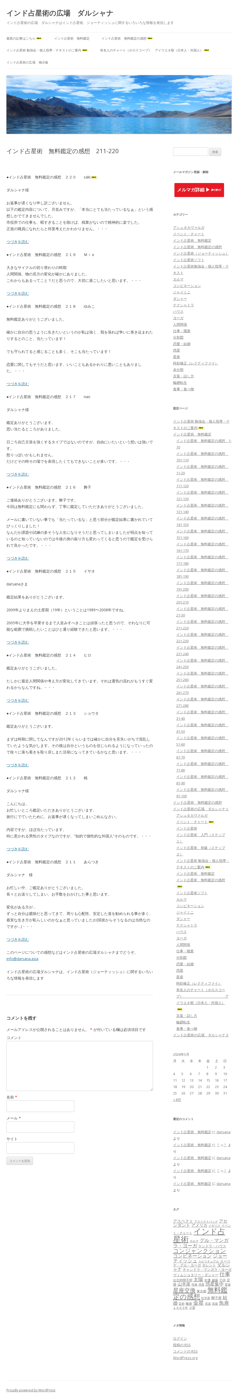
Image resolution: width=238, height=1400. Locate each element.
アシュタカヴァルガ (188, 227)
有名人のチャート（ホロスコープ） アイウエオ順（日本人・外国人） (155, 50)
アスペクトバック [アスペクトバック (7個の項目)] (206, 1221)
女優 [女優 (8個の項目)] (207, 1280)
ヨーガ (178, 317)
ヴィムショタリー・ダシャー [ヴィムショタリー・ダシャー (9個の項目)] (195, 1274)
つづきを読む (17, 241)
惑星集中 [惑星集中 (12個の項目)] (215, 1284)
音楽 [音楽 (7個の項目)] (208, 1304)
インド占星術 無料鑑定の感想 (127, 38)
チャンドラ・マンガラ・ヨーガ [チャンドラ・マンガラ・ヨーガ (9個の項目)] (207, 1269)
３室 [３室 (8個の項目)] (192, 1307)
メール (13, 1118)
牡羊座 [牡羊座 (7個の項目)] (205, 1298)
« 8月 (177, 1099)
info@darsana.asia (22, 958)
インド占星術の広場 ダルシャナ (59, 13)
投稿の (182, 1344)
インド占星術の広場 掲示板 (27, 62)
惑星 (176, 350)
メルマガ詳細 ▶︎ (199, 189)
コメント (13, 1037)
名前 (11, 1097)
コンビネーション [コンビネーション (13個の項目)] (192, 1255)
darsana (223, 1131)
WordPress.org (185, 1357)
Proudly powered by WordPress (30, 1390)
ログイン (180, 1338)
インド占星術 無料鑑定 (72, 38)
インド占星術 (186, 828)
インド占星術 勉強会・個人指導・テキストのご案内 (47, 50)
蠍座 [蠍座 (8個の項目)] (189, 1303)
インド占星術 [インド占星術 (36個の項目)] (199, 1235)
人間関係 (180, 324)
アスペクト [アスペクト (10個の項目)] (183, 1221)
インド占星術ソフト (188, 259)
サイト (12, 1138)
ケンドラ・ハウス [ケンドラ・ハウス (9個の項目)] (212, 1246)
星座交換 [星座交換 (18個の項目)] (184, 1290)
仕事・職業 (182, 330)
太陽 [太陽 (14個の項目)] (198, 1279)
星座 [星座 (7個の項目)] (228, 1284)
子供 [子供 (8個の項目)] (222, 1280)
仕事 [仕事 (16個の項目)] (224, 1274)
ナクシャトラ (183, 305)
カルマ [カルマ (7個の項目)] (194, 1241)
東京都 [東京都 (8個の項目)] (201, 1291)
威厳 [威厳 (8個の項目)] (215, 1280)
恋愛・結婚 (182, 343)
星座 (176, 356)
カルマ (178, 279)
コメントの (185, 1351)
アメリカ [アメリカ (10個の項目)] (199, 1225)
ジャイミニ (182, 292)
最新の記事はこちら (24, 38)
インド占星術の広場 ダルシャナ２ (201, 1035)
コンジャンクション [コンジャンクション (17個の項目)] (199, 1250)
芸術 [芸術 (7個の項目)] (182, 1304)
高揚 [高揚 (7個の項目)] (215, 1304)
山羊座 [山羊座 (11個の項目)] (184, 1284)
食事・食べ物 (183, 389)
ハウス (178, 311)
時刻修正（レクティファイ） (195, 363)
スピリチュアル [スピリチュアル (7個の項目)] (208, 1261)
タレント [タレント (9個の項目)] (209, 1265)
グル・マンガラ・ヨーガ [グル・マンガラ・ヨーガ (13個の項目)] (201, 1242)
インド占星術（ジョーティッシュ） (201, 253)
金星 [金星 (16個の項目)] (198, 1302)
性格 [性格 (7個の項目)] (194, 1284)
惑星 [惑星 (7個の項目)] (201, 1284)
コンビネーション (187, 285)
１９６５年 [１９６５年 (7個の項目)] (180, 1308)
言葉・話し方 (183, 376)
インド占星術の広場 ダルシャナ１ (201, 808)
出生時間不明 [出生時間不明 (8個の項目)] (182, 1280)
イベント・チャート (188, 233)
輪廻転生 (180, 382)
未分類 (178, 369)
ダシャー (180, 298)
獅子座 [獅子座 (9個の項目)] (216, 1297)
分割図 (178, 337)
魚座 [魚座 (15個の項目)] (224, 1302)
